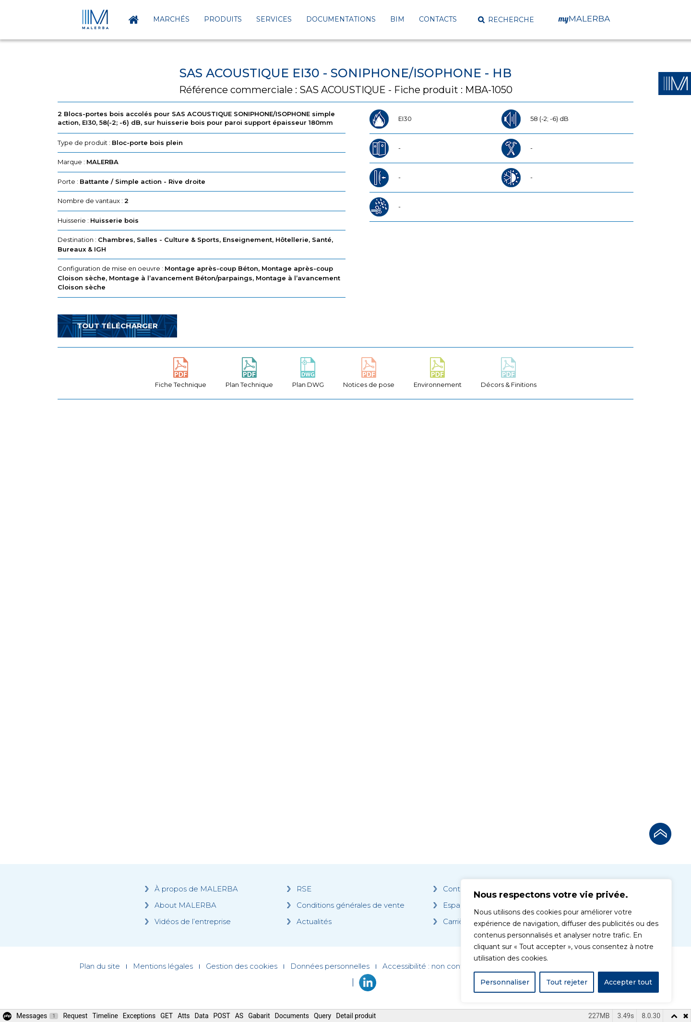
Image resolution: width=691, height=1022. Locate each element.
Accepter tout (628, 982)
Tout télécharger (117, 325)
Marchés (171, 19)
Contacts (438, 19)
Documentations (341, 19)
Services (274, 19)
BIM (397, 19)
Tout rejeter (566, 982)
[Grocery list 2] (481, 589)
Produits (223, 19)
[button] (506, 20)
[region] (566, 941)
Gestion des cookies (241, 966)
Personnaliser (504, 982)
